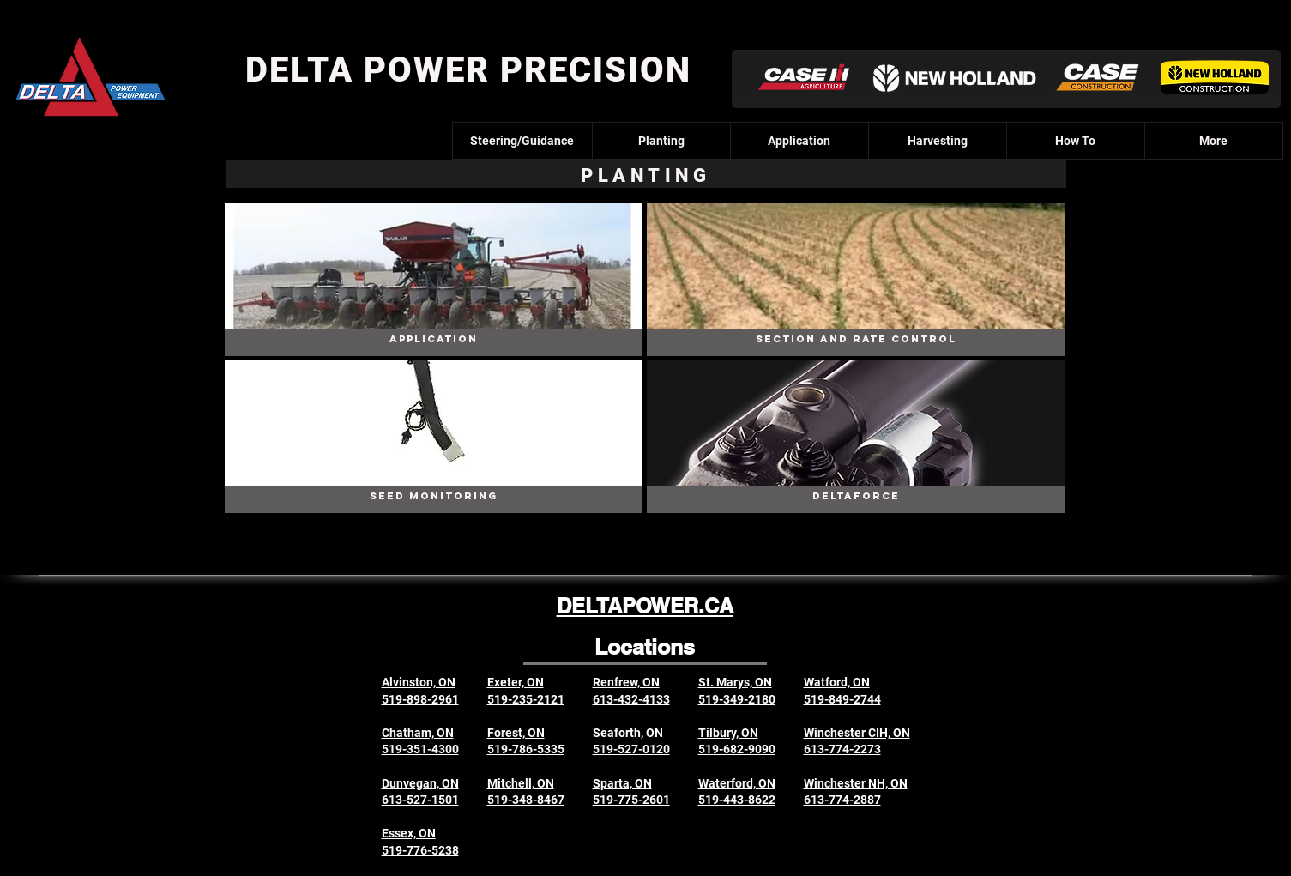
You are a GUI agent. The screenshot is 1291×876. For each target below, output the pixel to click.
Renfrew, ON (626, 682)
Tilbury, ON (728, 733)
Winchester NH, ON (856, 783)
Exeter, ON (515, 682)
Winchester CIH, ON (857, 733)
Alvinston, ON (418, 682)
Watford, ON (837, 682)
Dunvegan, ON (420, 783)
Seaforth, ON (628, 733)
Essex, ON (409, 833)
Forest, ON (516, 733)
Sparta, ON (622, 783)
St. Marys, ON (735, 682)
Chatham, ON (418, 733)
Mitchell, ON (520, 783)
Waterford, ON (736, 783)
